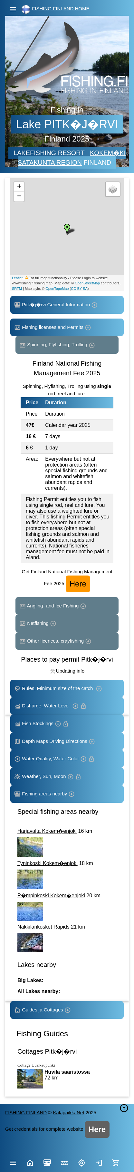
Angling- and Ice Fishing (52, 606)
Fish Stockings (41, 724)
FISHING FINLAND (26, 1112)
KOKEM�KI (108, 152)
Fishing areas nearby (44, 794)
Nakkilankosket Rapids (43, 927)
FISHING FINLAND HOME (60, 8)
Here (78, 583)
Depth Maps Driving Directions (54, 741)
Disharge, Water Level (50, 706)
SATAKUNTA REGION (50, 162)
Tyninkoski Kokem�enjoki (47, 863)
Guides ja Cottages (42, 1010)
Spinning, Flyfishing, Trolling (57, 345)
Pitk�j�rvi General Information (56, 305)
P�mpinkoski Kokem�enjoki (51, 895)
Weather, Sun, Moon (47, 776)
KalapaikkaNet (68, 1112)
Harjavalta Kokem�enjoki (47, 831)
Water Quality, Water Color (54, 759)
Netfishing (37, 623)
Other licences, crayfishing (55, 641)
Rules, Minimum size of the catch (58, 688)
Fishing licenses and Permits (52, 327)
